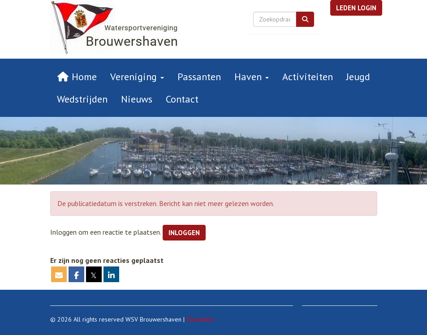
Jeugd (358, 76)
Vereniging (137, 76)
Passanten (199, 76)
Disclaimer (200, 319)
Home (77, 76)
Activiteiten (307, 76)
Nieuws (136, 99)
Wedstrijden (82, 99)
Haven (251, 76)
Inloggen (184, 232)
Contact (182, 99)
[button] (356, 8)
